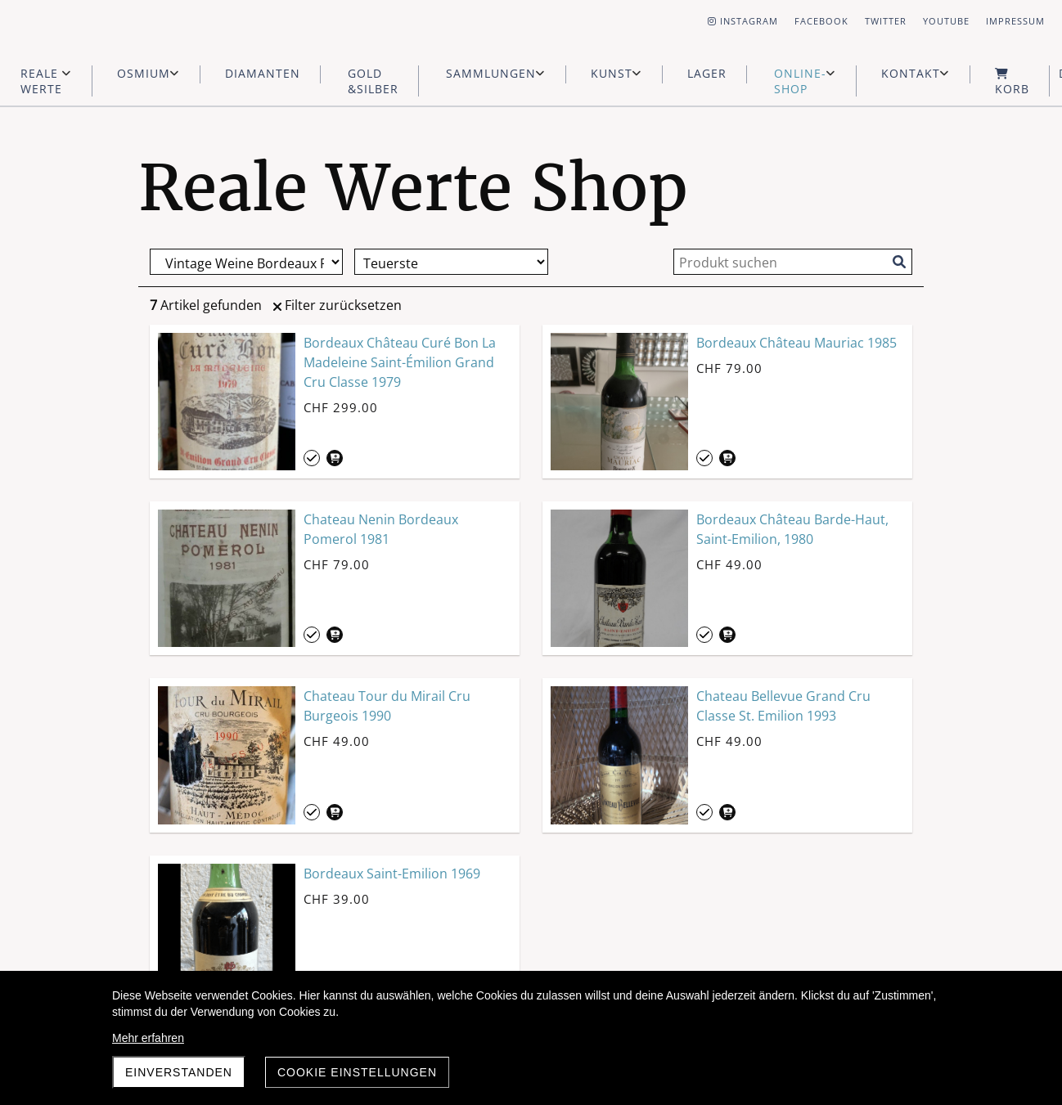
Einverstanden (178, 1072)
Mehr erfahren (148, 1037)
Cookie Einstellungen (357, 1072)
